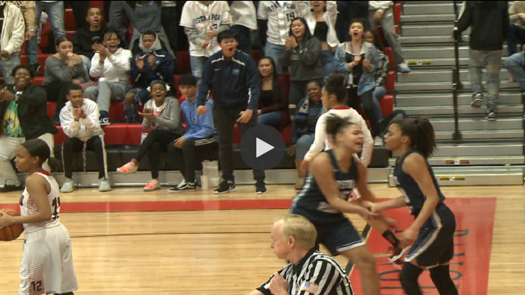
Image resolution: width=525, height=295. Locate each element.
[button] (262, 147)
